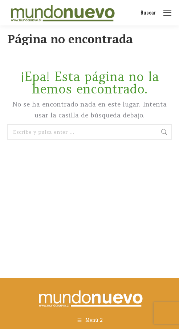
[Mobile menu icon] (167, 12)
